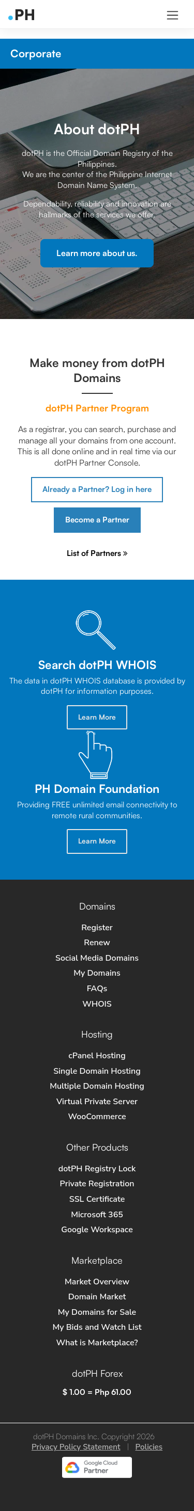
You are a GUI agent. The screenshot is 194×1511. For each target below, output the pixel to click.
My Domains (97, 973)
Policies (149, 1447)
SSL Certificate (97, 1199)
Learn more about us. (97, 253)
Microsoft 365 (97, 1214)
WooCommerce (97, 1116)
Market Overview (97, 1281)
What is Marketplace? (97, 1342)
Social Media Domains (97, 958)
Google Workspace (96, 1229)
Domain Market (97, 1296)
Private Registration (97, 1183)
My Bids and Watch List (96, 1327)
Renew (97, 942)
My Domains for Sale (97, 1312)
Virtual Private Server (97, 1101)
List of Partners (97, 553)
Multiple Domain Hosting (97, 1086)
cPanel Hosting (96, 1055)
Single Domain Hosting (96, 1071)
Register (97, 927)
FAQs (97, 988)
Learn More (97, 716)
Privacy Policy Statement (76, 1447)
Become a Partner (97, 519)
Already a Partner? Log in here (97, 489)
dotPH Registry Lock (97, 1168)
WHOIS (97, 1004)
